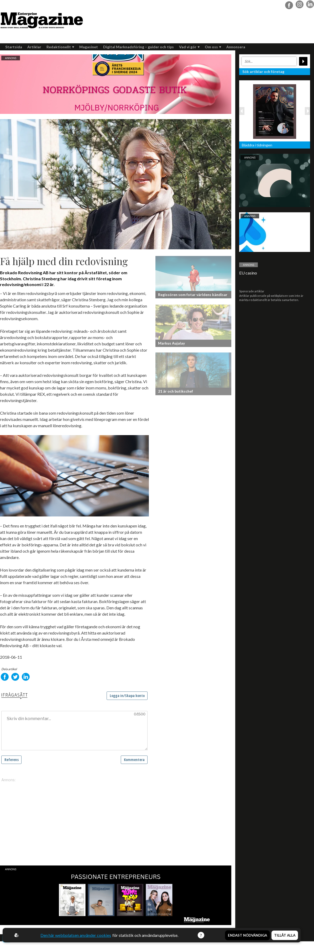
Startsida (13, 47)
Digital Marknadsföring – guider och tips (138, 47)
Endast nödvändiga (247, 935)
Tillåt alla (284, 935)
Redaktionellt (60, 47)
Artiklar (34, 47)
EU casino (248, 272)
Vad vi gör (189, 47)
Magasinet (88, 47)
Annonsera (235, 47)
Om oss (213, 47)
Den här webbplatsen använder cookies (75, 935)
